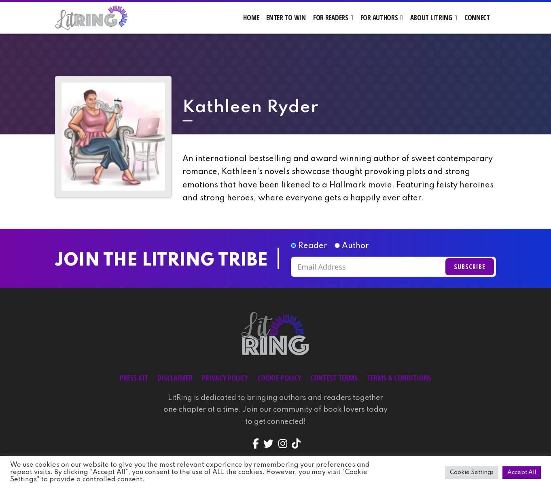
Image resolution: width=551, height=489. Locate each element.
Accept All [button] (521, 472)
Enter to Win (286, 17)
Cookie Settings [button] (472, 472)
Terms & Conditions (399, 378)
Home (251, 17)
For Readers (330, 17)
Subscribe (469, 266)
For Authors (379, 17)
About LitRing (431, 17)
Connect (477, 17)
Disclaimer (175, 378)
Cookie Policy (279, 378)
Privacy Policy (225, 378)
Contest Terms (334, 378)
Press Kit (134, 378)
